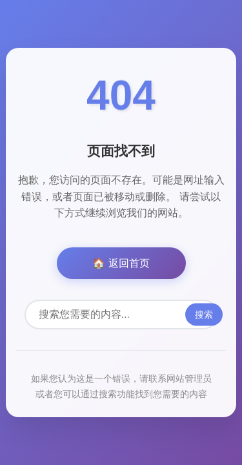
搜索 (204, 314)
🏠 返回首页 (120, 263)
